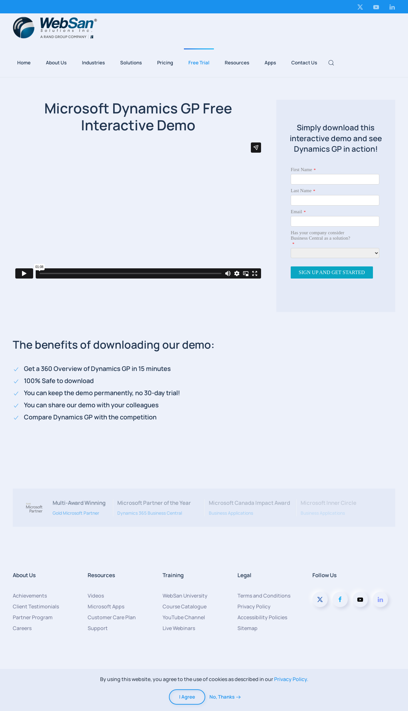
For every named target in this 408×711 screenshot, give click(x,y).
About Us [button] (56, 62)
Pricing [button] (165, 62)
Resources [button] (237, 62)
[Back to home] (55, 27)
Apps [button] (270, 62)
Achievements (30, 595)
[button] (331, 62)
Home (24, 62)
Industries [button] (93, 62)
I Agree (187, 696)
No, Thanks (222, 696)
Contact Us (304, 62)
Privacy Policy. (291, 679)
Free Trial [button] (198, 62)
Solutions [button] (131, 62)
